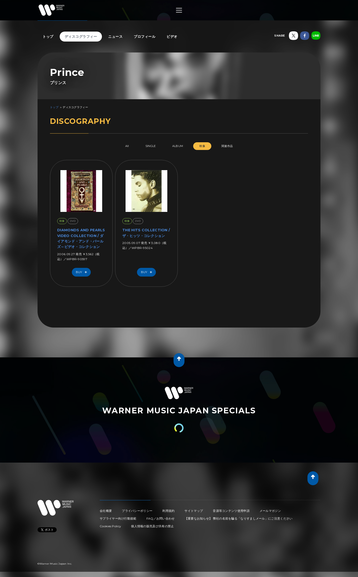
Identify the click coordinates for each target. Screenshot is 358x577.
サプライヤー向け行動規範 (118, 518)
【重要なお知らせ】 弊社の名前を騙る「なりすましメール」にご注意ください (239, 518)
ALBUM (177, 146)
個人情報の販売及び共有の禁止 (152, 526)
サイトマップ (193, 511)
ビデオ (172, 36)
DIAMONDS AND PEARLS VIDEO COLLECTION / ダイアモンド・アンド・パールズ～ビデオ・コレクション (81, 238)
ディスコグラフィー (81, 36)
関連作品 (227, 146)
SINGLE (150, 146)
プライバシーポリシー (137, 511)
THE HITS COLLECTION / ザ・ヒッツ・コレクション (146, 233)
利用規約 (168, 511)
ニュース (115, 36)
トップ (48, 36)
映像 (202, 146)
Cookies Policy (110, 526)
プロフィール (144, 36)
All (127, 146)
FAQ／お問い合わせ (160, 518)
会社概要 (106, 511)
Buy (82, 272)
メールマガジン (270, 511)
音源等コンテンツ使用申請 (231, 511)
